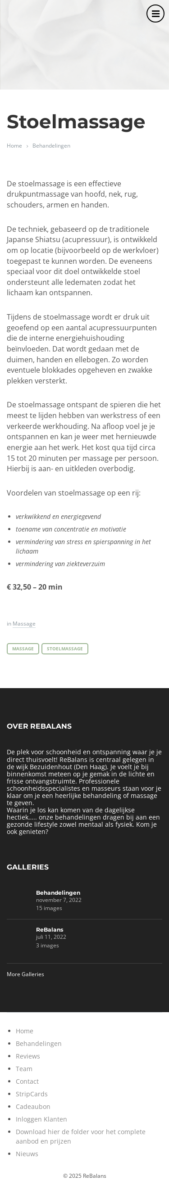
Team (24, 1068)
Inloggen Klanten (41, 1119)
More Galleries (25, 974)
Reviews (28, 1056)
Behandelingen (51, 145)
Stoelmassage (65, 649)
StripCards (32, 1094)
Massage (24, 623)
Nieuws (27, 1153)
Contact (27, 1081)
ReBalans (50, 929)
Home (14, 145)
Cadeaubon (33, 1106)
